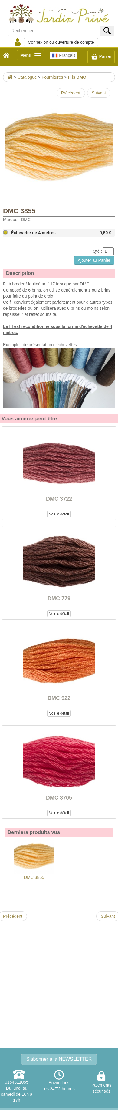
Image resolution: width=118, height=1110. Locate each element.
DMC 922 (59, 698)
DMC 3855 (34, 860)
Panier (101, 56)
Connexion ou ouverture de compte (61, 42)
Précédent (70, 93)
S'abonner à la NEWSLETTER (59, 1059)
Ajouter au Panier (94, 260)
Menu (32, 56)
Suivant (99, 93)
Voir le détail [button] (59, 514)
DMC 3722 (59, 499)
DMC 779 (59, 599)
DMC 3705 (59, 798)
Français (63, 56)
